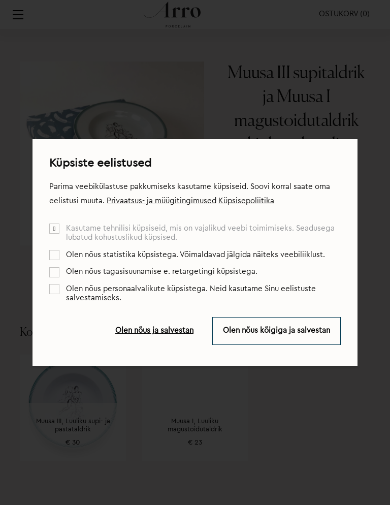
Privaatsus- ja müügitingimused (161, 201)
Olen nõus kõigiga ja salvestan (276, 330)
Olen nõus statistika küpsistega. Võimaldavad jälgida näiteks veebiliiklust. (195, 255)
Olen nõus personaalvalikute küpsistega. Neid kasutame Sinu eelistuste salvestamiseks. (191, 293)
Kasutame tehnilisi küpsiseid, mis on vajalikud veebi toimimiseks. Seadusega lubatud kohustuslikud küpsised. (200, 233)
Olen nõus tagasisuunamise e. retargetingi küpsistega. (161, 271)
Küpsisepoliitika (246, 201)
